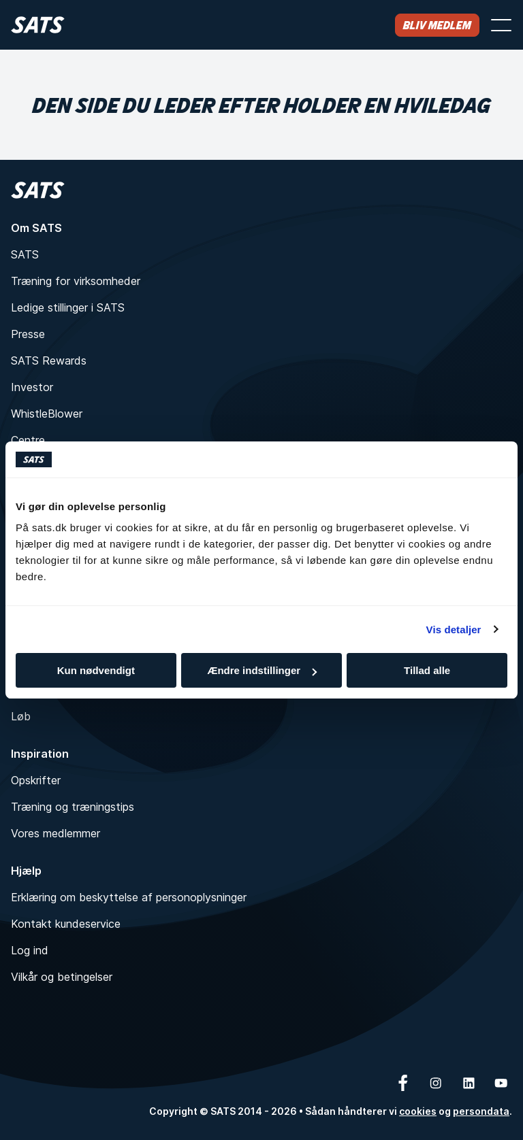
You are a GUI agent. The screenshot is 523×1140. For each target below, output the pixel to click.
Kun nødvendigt (96, 670)
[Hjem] (38, 24)
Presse (28, 334)
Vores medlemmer (55, 833)
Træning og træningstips (72, 807)
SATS (25, 254)
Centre (28, 440)
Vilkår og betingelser (61, 977)
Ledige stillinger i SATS (68, 307)
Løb (21, 716)
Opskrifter (36, 780)
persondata (481, 1111)
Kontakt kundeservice (66, 924)
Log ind (29, 950)
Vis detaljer (453, 629)
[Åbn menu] (501, 25)
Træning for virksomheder (75, 281)
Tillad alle (427, 670)
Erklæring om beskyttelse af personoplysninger (129, 897)
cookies (418, 1111)
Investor (32, 387)
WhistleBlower (46, 413)
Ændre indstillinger (262, 670)
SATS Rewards (48, 360)
